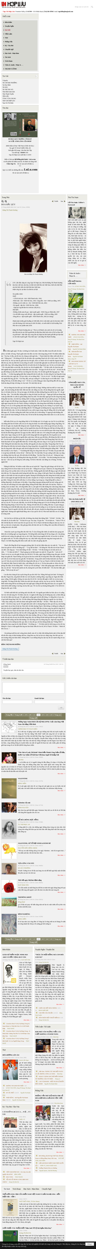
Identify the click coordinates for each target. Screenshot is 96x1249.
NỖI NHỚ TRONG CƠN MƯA (75, 282)
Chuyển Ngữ (46, 1189)
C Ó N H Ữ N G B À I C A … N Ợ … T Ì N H (16, 1113)
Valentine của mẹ (24, 803)
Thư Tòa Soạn (73, 197)
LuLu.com (32, 159)
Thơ (4, 1050)
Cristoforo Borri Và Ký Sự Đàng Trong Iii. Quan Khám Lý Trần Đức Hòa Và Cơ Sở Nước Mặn (16, 1026)
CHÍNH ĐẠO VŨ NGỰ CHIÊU (27, 729)
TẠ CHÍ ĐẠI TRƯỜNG (9, 83)
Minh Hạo (55, 1037)
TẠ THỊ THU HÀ (7, 89)
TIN (69, 377)
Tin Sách (7, 1189)
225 (51, 715)
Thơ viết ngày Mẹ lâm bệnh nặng (30, 880)
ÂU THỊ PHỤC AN (24, 824)
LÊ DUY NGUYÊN (11, 1088)
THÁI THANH (19, 1177)
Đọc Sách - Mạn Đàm (31, 1189)
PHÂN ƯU (77, 439)
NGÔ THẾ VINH (25, 960)
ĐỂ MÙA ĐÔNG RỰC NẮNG (28, 820)
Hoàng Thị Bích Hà (14, 1182)
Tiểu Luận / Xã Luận (42, 1027)
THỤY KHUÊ (10, 1028)
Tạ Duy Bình (6, 85)
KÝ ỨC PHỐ (10, 1092)
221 (34, 715)
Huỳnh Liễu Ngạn (24, 1060)
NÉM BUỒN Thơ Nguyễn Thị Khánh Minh (75, 354)
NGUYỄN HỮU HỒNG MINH (27, 848)
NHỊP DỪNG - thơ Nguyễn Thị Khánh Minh (75, 346)
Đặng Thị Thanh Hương (9, 210)
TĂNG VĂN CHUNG (9, 98)
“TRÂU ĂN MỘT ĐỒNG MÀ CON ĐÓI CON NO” (49, 956)
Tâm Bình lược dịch (8, 92)
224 (47, 715)
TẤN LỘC (5, 96)
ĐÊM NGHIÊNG (24, 914)
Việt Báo (21, 760)
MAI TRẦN (42, 1160)
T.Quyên (5, 80)
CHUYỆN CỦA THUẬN (46, 1013)
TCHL (77, 407)
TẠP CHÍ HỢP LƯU (8, 101)
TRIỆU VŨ (22, 1119)
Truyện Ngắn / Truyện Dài (44, 950)
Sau (62, 201)
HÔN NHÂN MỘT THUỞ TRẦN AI (49, 1017)
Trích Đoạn (17, 1189)
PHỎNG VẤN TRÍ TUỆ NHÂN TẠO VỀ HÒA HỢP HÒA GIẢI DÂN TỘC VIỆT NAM (49, 1098)
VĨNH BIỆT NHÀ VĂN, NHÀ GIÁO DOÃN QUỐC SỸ (77, 384)
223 (43, 715)
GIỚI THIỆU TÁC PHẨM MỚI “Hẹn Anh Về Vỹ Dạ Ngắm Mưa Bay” (27, 1228)
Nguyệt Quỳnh (43, 1170)
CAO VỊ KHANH (78, 366)
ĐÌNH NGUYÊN (23, 807)
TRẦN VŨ (43, 1165)
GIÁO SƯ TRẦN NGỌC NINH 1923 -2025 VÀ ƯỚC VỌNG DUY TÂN (15, 956)
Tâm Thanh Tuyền (8, 94)
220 (30, 715)
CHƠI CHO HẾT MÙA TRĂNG (48, 1008)
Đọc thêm (60, 747)
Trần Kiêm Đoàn (58, 1103)
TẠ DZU (5, 87)
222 (38, 715)
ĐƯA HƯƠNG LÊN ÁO (10, 1055)
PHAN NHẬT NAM (51, 1165)
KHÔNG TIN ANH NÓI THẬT (15, 1085)
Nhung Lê (57, 1079)
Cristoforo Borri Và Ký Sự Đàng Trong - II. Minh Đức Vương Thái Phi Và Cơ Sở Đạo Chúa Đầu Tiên (16, 1033)
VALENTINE (23, 778)
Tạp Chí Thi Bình (7, 103)
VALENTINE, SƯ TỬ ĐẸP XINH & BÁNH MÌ (34, 843)
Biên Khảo (6, 950)
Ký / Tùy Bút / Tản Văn (10, 1107)
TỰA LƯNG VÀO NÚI (26, 863)
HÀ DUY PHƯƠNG (24, 868)
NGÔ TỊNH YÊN (23, 885)
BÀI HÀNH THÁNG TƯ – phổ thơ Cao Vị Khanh (77, 364)
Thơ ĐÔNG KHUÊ (25, 897)
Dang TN (74, 359)
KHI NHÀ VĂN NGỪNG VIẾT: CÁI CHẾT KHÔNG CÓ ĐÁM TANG (48, 1033)
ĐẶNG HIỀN (22, 783)
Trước (56, 201)
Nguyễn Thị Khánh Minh (18, 1100)
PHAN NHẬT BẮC (43, 1010)
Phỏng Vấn (39, 1091)
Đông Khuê (21, 902)
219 (26, 715)
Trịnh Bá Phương (52, 1170)
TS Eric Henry (35, 1201)
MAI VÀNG (9, 1177)
